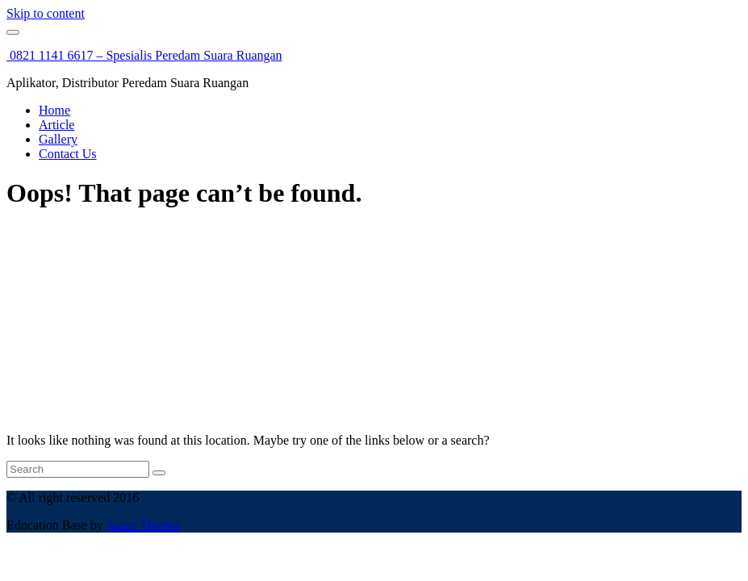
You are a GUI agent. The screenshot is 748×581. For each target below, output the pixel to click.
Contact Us (68, 154)
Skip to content (45, 13)
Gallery (58, 139)
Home (54, 110)
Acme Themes (143, 525)
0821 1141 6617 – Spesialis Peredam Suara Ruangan (144, 55)
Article (56, 125)
